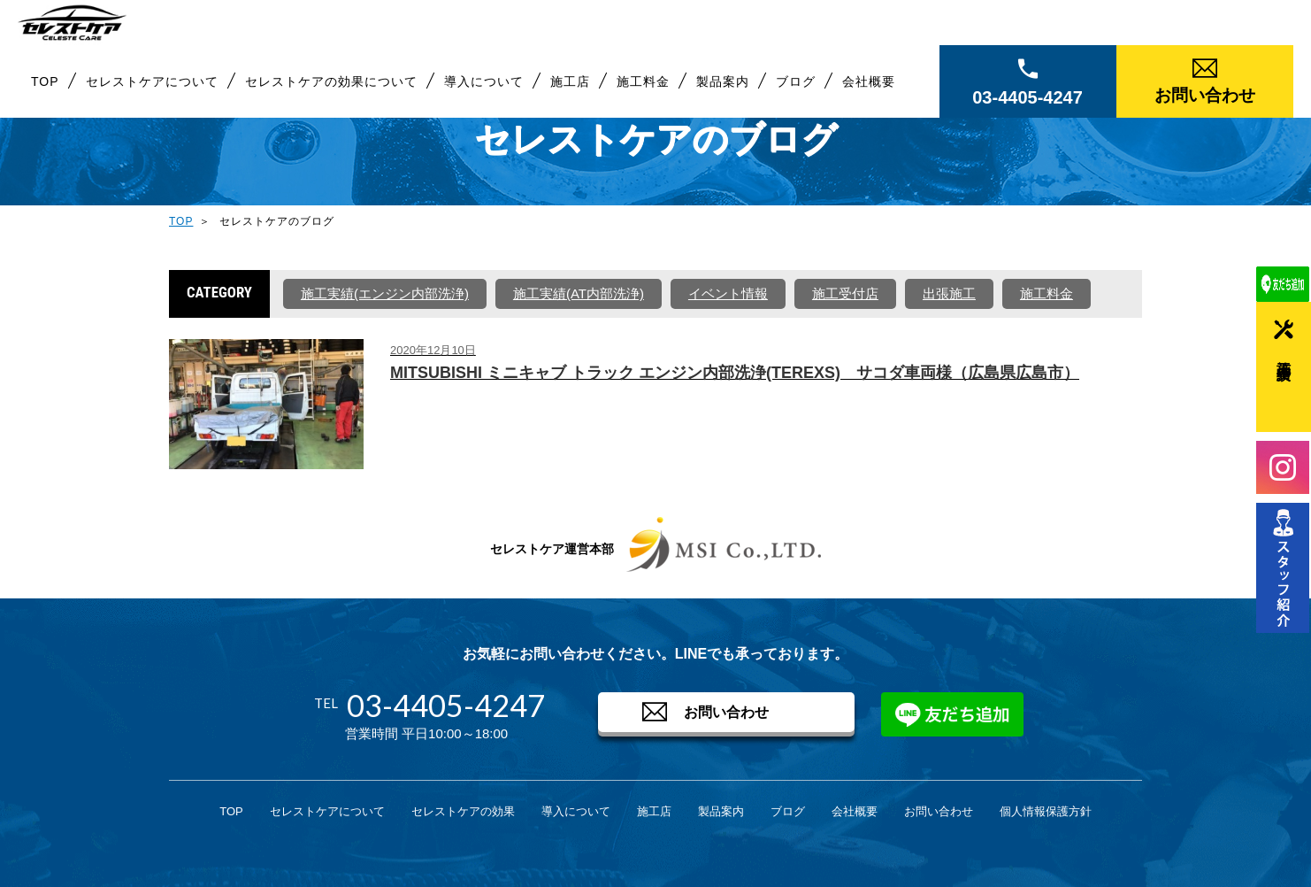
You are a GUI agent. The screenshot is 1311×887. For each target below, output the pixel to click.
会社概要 (868, 93)
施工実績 (1284, 354)
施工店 (570, 93)
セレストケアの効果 (463, 811)
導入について (484, 93)
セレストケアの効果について (331, 93)
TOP (45, 93)
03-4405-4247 (1027, 109)
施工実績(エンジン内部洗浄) (385, 293)
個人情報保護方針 (1046, 811)
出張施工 (949, 293)
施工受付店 (845, 293)
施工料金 (643, 93)
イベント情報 (728, 293)
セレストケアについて (152, 93)
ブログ (796, 93)
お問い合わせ (1204, 106)
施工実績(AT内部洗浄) (578, 293)
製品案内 (722, 93)
